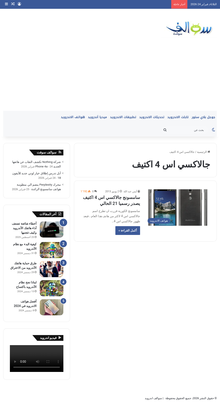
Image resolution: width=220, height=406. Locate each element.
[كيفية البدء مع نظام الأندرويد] (51, 250)
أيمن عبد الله (130, 191)
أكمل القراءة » (128, 230)
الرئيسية (203, 151)
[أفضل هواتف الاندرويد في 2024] (51, 307)
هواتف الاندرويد (73, 117)
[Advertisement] (110, 79)
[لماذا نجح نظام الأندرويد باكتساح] (51, 288)
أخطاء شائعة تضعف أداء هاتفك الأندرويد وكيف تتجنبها (24, 228)
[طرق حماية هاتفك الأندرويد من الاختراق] (51, 269)
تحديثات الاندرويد (151, 117)
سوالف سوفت (47, 152)
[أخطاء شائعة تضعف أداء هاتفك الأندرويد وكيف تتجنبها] (51, 229)
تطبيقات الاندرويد (123, 117)
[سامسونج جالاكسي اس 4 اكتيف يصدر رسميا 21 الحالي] (177, 207)
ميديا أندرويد (97, 117)
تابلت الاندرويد (178, 117)
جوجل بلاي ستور (203, 117)
